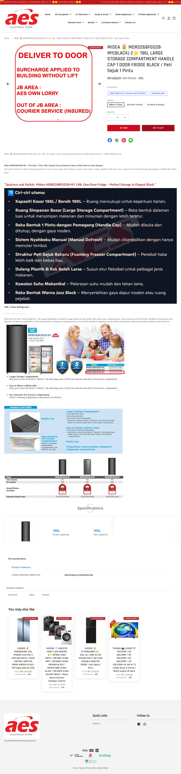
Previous (8, 83)
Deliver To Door (115, 104)
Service (110, 100)
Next (99, 83)
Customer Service (111, 22)
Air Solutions (83, 14)
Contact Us (130, 22)
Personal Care (76, 22)
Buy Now (124, 128)
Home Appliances (124, 14)
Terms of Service (79, 768)
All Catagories (63, 14)
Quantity (111, 112)
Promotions (112, 87)
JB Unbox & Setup (135, 104)
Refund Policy (103, 768)
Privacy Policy (92, 768)
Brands (92, 22)
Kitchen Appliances (148, 14)
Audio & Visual (103, 14)
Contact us (97, 723)
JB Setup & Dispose (155, 104)
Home (47, 14)
